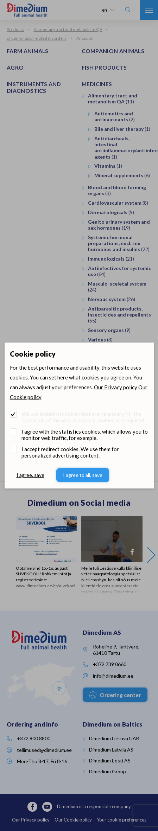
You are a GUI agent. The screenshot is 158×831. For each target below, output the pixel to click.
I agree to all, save (82, 475)
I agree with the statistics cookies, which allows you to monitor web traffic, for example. (84, 434)
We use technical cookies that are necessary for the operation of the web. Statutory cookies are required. (83, 417)
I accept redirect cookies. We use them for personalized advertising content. (70, 452)
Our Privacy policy (115, 387)
